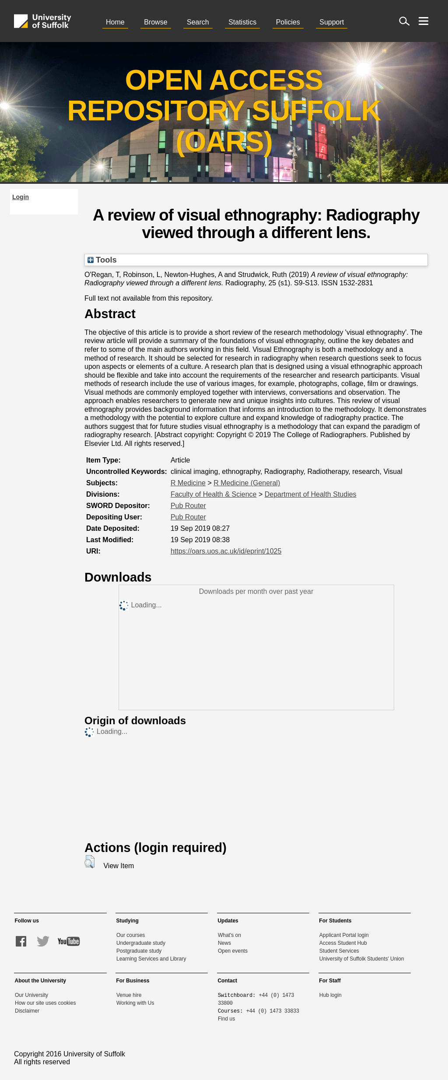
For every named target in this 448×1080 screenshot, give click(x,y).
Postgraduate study (138, 951)
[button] (89, 861)
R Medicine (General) (247, 483)
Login (20, 196)
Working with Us (135, 1003)
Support (331, 22)
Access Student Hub (343, 943)
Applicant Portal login (344, 935)
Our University (31, 995)
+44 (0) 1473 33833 (272, 1010)
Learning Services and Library (151, 959)
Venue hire (128, 995)
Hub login (330, 995)
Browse (155, 22)
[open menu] (423, 21)
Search (198, 22)
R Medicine (188, 483)
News (224, 943)
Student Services (339, 951)
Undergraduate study (140, 943)
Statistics (242, 22)
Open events (233, 951)
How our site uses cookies (45, 1003)
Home (115, 22)
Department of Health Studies (311, 494)
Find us (226, 1019)
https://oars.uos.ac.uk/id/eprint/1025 (226, 551)
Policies (288, 22)
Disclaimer (27, 1011)
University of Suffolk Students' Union (361, 959)
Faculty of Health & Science (214, 494)
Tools (102, 259)
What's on (229, 935)
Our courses (130, 935)
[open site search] (404, 21)
